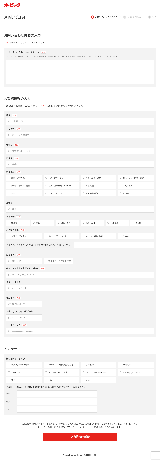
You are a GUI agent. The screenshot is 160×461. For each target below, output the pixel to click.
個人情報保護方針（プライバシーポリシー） (70, 427)
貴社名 (9, 145)
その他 (9, 409)
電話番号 (10, 298)
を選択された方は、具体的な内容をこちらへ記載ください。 (38, 245)
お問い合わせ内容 (23, 52)
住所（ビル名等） (14, 282)
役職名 (9, 203)
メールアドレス (13, 325)
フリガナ (10, 129)
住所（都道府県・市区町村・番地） (22, 268)
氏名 (8, 115)
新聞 (8, 393)
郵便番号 (10, 255)
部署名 (9, 158)
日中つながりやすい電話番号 (19, 311)
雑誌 (8, 401)
